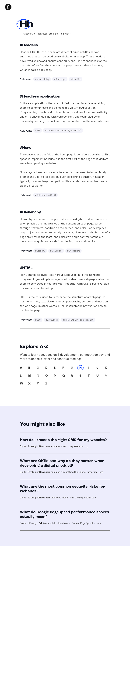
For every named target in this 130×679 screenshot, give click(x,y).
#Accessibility (42, 79)
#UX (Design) (73, 250)
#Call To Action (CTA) (45, 195)
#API (37, 130)
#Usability (76, 79)
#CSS (38, 319)
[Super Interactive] (8, 7)
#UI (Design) (56, 250)
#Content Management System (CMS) (63, 130)
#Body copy (60, 79)
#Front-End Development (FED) (78, 319)
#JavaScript (52, 319)
